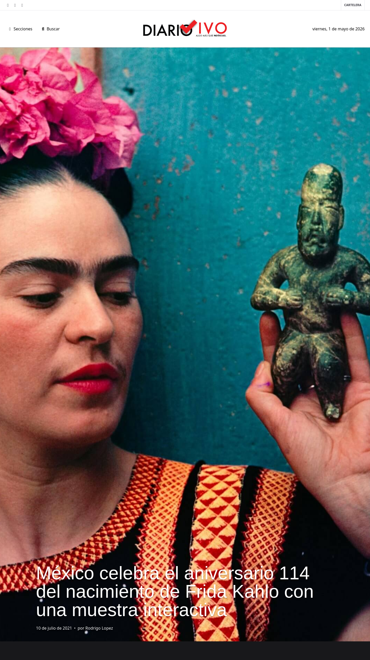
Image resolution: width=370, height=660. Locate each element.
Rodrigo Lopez (99, 628)
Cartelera (352, 5)
